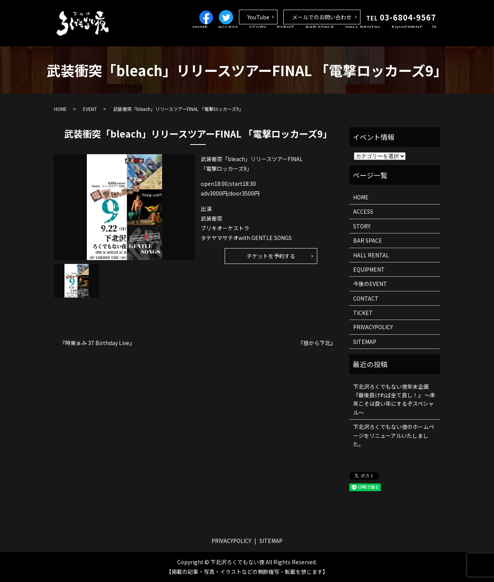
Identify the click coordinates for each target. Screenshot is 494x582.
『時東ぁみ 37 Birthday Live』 (97, 343)
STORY (276, 36)
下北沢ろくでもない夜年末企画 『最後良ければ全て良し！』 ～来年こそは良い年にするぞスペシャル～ (394, 399)
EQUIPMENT (409, 36)
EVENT (300, 36)
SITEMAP (364, 341)
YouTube (258, 17)
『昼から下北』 (317, 343)
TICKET (363, 313)
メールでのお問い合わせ (322, 17)
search (434, 36)
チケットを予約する (271, 256)
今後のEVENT (370, 284)
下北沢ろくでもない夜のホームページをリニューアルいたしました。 (393, 435)
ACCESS (251, 36)
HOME (227, 36)
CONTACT (366, 298)
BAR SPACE (330, 36)
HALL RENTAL (369, 36)
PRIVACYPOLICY (373, 327)
